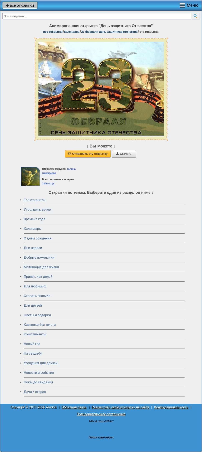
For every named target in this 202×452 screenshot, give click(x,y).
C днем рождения (37, 238)
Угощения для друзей (40, 363)
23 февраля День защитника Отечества (109, 31)
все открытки (20, 5)
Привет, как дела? (38, 277)
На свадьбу (33, 353)
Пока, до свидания (38, 382)
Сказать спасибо (37, 296)
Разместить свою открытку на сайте (120, 407)
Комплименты (35, 334)
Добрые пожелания (39, 257)
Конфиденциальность (171, 407)
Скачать (124, 153)
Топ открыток (35, 200)
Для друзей (33, 305)
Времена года (34, 219)
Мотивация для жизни (41, 267)
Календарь (72, 31)
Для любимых (35, 286)
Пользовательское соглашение (101, 414)
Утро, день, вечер (37, 210)
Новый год (32, 344)
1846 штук (48, 183)
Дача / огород (35, 392)
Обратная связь (74, 407)
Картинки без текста (40, 325)
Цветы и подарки (37, 315)
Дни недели (33, 248)
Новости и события (39, 373)
